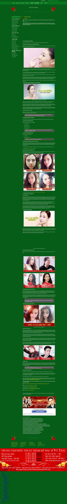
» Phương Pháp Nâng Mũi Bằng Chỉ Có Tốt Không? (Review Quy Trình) (33, 429)
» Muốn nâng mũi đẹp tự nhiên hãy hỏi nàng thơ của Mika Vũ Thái (32, 418)
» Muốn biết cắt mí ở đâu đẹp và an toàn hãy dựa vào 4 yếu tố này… (33, 421)
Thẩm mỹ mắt (14, 39)
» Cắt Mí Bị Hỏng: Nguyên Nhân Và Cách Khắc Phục (30, 422)
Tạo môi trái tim (31, 443)
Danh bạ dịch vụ (32, 3)
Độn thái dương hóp (15, 36)
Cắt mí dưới (14, 42)
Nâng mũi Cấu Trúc (6, 496)
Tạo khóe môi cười (15, 55)
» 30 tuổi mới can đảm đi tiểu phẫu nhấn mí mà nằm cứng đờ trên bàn (33, 420)
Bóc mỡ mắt (14, 43)
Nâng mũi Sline (14, 24)
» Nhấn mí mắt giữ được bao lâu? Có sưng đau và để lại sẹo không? (33, 428)
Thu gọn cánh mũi (15, 27)
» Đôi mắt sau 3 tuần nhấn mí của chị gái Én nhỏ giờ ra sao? (31, 431)
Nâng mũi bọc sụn (15, 20)
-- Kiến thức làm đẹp (4, 501)
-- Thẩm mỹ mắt (4, 480)
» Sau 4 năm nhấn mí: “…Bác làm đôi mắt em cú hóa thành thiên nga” (33, 419)
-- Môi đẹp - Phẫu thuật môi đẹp (6, 476)
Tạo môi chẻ (14, 56)
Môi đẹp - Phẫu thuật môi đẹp (16, 51)
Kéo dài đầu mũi (14, 31)
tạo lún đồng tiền (14, 38)
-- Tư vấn (3, 500)
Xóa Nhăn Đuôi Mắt (6, 481)
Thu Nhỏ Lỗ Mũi (14, 28)
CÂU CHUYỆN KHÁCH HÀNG (36, 3)
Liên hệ (3, 502)
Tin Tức (3, 499)
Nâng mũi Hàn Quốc (15, 21)
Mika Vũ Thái (3, 473)
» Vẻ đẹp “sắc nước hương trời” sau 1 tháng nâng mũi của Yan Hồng (33, 430)
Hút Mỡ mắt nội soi (6, 483)
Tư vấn (25, 18)
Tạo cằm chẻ (14, 35)
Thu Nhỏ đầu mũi (23, 443)
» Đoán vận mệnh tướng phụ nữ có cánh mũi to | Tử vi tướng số (32, 432)
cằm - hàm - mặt (15, 32)
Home (2, 472)
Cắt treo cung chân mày (15, 46)
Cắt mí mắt (39, 442)
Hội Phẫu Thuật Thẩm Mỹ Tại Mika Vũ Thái (33, 379)
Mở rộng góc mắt (14, 47)
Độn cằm (13, 34)
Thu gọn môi (14, 52)
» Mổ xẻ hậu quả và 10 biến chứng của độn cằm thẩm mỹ (31, 433)
